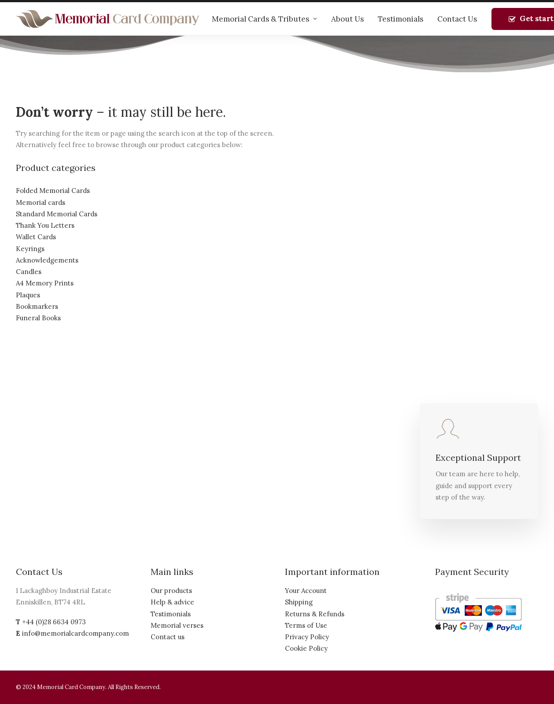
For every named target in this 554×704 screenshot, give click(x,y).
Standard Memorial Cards (56, 214)
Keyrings (30, 249)
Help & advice (172, 602)
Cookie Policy (306, 648)
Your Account (306, 590)
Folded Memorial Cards (53, 190)
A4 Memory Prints (45, 283)
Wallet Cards (36, 237)
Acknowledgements (47, 260)
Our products (171, 590)
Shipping (299, 602)
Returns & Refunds (314, 614)
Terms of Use (306, 625)
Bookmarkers (37, 306)
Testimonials (400, 19)
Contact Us (457, 19)
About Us (347, 19)
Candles (28, 271)
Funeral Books (38, 318)
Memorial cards (40, 202)
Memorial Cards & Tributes (264, 19)
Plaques (28, 295)
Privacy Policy (307, 637)
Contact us (168, 637)
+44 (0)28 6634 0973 (54, 622)
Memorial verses (177, 625)
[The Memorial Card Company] (108, 19)
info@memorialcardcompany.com (75, 633)
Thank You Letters (45, 225)
